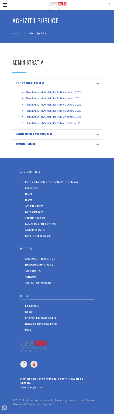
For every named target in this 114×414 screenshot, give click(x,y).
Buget (28, 199)
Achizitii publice (34, 205)
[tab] (57, 83)
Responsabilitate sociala (39, 264)
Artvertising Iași (42, 404)
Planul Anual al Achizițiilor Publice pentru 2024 (53, 98)
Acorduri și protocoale (38, 282)
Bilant (28, 193)
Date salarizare (34, 211)
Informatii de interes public (40, 317)
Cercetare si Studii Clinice (40, 258)
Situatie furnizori (35, 217)
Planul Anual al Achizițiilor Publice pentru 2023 (53, 104)
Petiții (28, 329)
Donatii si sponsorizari (38, 235)
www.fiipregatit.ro (31, 387)
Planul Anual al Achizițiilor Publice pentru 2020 (53, 122)
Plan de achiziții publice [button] (57, 82)
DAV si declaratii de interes (41, 223)
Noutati (29, 311)
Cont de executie (35, 229)
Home (15, 33)
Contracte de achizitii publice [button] (57, 134)
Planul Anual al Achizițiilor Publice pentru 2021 (53, 116)
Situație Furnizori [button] (57, 144)
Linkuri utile (32, 305)
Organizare (31, 187)
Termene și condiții (65, 400)
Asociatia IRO (33, 270)
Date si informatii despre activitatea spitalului (51, 181)
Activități (30, 276)
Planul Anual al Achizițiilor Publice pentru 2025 (53, 92)
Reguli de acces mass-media (41, 323)
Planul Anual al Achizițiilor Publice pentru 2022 (53, 110)
